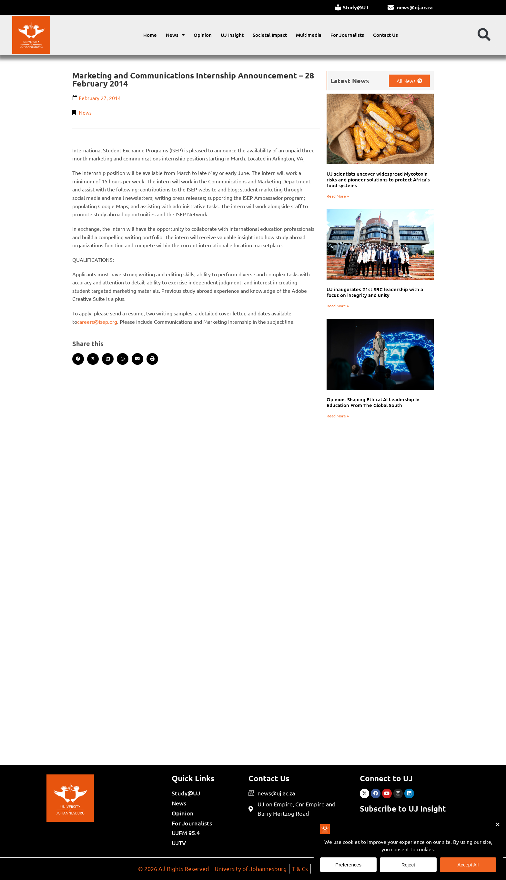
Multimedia (308, 35)
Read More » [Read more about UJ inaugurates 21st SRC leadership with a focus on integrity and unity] (338, 305)
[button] (484, 34)
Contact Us (385, 35)
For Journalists (347, 35)
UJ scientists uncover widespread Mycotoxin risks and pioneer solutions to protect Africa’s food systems (378, 179)
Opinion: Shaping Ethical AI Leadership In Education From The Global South (373, 402)
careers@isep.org (97, 321)
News (175, 35)
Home (150, 35)
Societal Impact (270, 35)
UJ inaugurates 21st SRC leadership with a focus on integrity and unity (375, 292)
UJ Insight (232, 35)
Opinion (203, 35)
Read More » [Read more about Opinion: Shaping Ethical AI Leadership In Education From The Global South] (338, 415)
